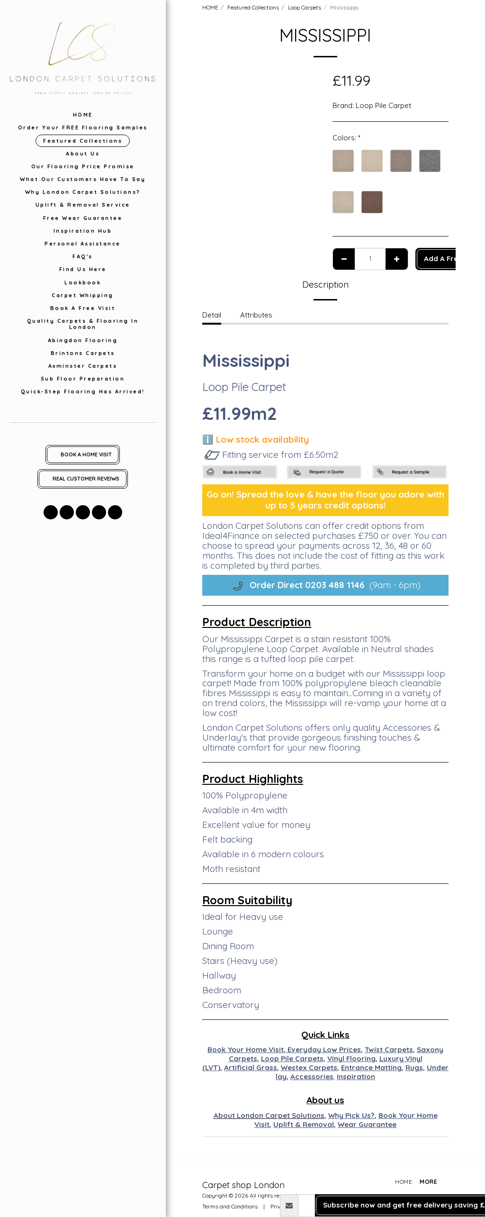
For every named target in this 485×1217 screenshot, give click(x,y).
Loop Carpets (304, 7)
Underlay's (224, 737)
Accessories (407, 727)
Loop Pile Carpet (383, 105)
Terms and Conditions (230, 1206)
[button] (51, 512)
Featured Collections (253, 7)
